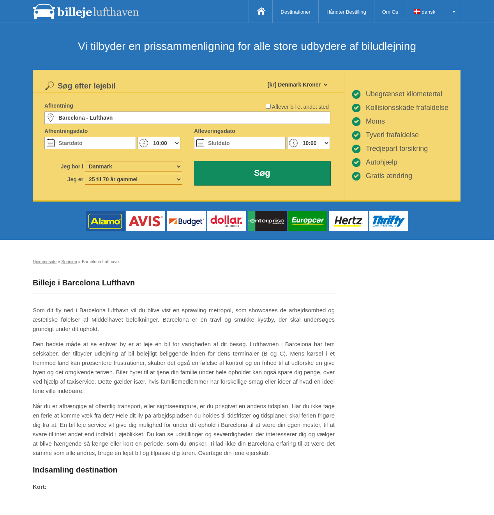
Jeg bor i (72, 166)
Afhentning (58, 106)
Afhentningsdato (66, 131)
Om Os (390, 12)
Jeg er (75, 179)
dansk (424, 12)
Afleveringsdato (214, 131)
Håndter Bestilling (346, 12)
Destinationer (296, 12)
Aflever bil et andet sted (300, 107)
